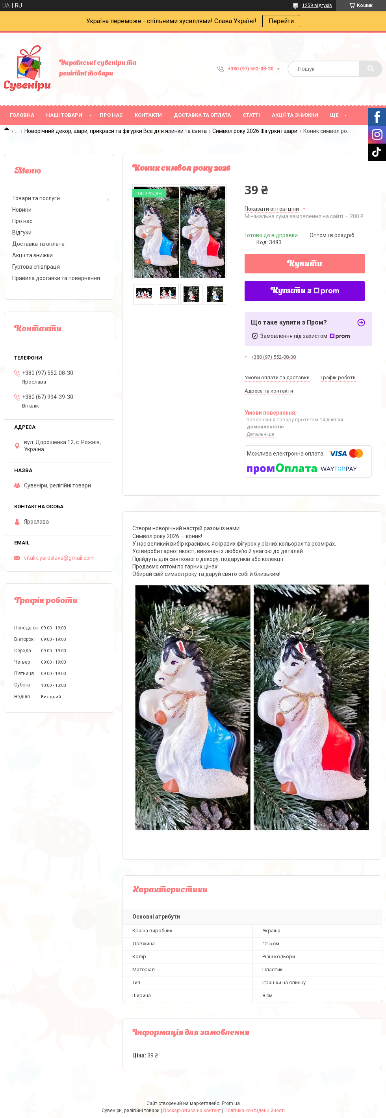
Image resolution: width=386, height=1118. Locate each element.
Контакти (148, 115)
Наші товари (64, 115)
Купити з (305, 291)
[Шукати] (370, 69)
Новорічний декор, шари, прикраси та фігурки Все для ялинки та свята (115, 131)
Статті (251, 115)
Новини (22, 210)
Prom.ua (231, 1103)
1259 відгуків (317, 5)
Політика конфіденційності (255, 1110)
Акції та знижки (295, 115)
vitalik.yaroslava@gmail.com (59, 558)
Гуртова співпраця (36, 267)
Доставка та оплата (202, 115)
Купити (304, 264)
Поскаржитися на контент (192, 1110)
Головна (22, 115)
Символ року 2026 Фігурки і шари (254, 131)
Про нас (111, 115)
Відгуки (22, 232)
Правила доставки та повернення (56, 278)
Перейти (281, 21)
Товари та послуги (36, 198)
